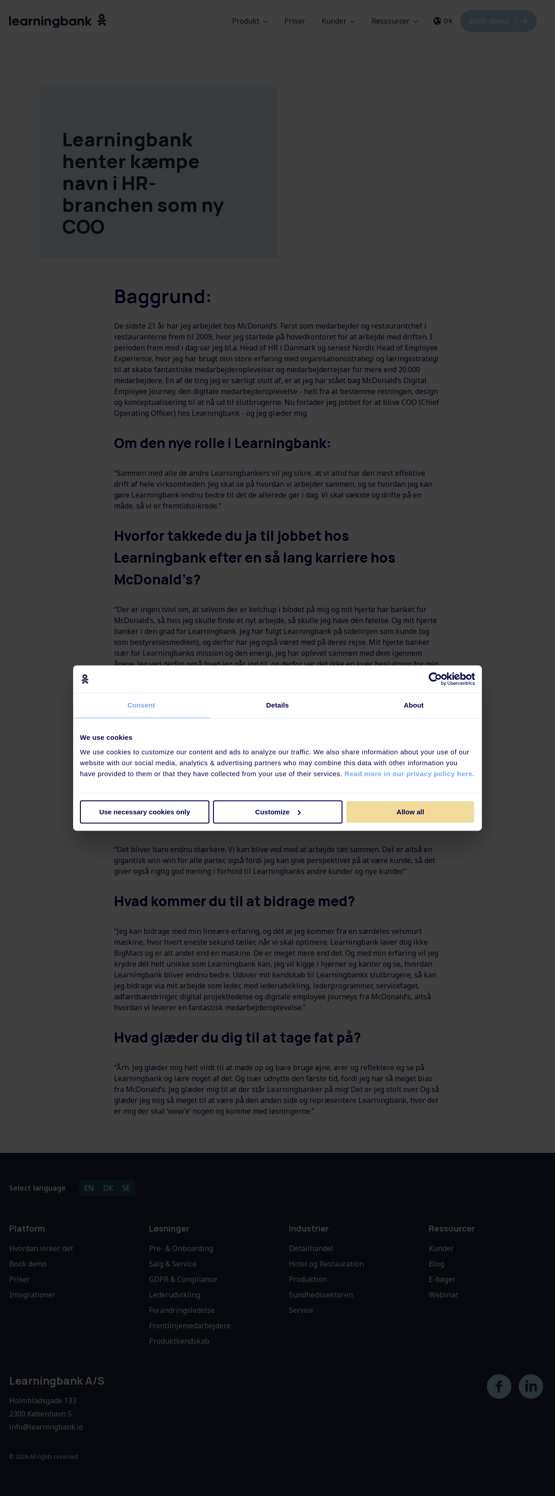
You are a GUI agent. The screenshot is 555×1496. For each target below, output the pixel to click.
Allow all (410, 812)
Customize (278, 812)
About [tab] (414, 705)
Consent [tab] (141, 705)
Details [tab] (277, 705)
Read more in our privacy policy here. (410, 774)
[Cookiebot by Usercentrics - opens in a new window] (435, 679)
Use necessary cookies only (144, 812)
